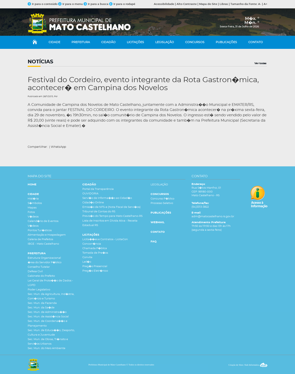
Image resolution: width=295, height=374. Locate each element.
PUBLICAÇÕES (226, 42)
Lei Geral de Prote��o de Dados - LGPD (50, 283)
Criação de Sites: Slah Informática (247, 365)
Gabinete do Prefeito (41, 276)
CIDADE (54, 42)
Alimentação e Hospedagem (47, 235)
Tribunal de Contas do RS (98, 211)
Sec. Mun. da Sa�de (41, 307)
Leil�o (86, 262)
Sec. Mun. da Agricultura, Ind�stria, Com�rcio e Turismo (51, 296)
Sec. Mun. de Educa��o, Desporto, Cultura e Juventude (51, 332)
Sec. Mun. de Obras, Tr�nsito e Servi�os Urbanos (48, 341)
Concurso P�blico (162, 198)
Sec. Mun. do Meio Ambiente (46, 348)
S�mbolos (35, 203)
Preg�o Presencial (94, 266)
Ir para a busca (96, 4)
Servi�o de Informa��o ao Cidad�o (107, 198)
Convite (87, 257)
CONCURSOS (194, 42)
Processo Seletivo (162, 203)
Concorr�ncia (91, 244)
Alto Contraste (187, 4)
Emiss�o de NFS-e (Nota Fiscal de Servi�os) (111, 207)
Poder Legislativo (39, 289)
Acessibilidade (164, 4)
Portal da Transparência (98, 189)
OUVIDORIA (90, 193)
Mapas (32, 207)
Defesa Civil (35, 271)
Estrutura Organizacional (44, 258)
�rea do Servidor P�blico (44, 262)
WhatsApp (58, 147)
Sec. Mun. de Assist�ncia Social (48, 316)
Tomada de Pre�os (95, 253)
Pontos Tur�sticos (40, 230)
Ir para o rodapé (122, 4)
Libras (224, 4)
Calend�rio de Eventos (43, 221)
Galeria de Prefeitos (40, 239)
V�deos (33, 216)
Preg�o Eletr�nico (95, 271)
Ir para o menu (71, 4)
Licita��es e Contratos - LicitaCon (105, 239)
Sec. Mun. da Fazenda (42, 303)
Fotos (31, 212)
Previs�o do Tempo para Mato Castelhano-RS (112, 216)
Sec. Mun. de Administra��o (47, 312)
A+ (265, 4)
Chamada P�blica (94, 248)
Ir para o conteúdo (42, 4)
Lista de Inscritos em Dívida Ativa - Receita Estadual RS (109, 223)
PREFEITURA (80, 42)
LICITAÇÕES (135, 42)
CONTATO (255, 42)
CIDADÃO (108, 42)
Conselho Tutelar (39, 267)
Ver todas (260, 63)
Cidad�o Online (93, 202)
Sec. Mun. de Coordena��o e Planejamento (47, 323)
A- (259, 4)
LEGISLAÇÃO (164, 42)
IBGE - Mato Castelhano (43, 244)
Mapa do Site (208, 4)
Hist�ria (33, 198)
